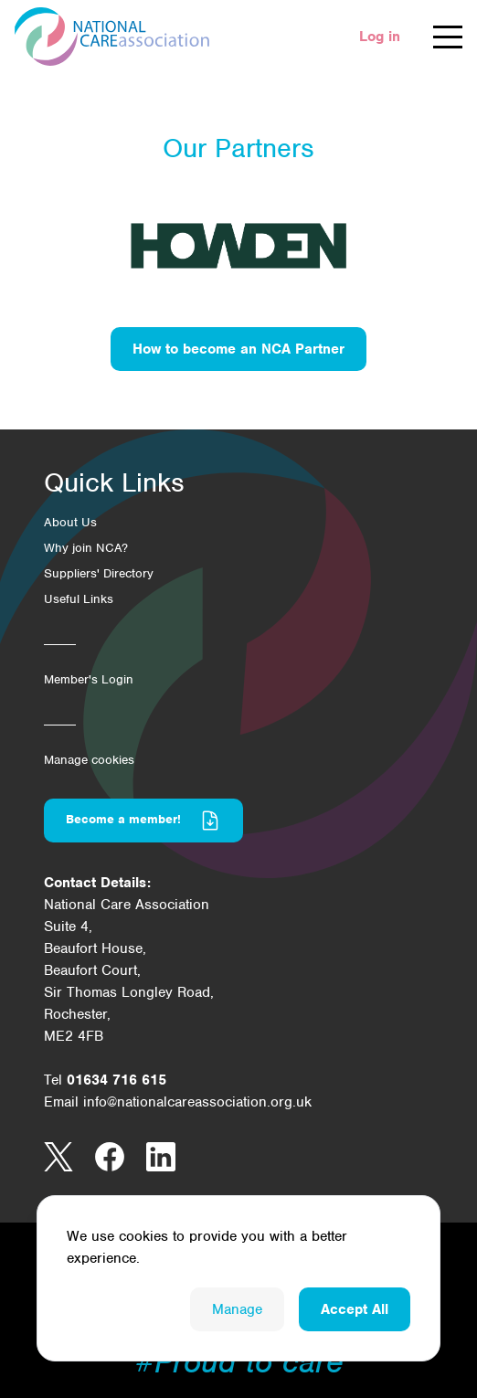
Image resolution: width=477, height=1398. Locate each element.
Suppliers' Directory (99, 573)
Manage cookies (89, 760)
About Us (70, 522)
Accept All (354, 1309)
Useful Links (78, 599)
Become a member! (143, 820)
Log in (379, 36)
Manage (237, 1309)
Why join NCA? (86, 548)
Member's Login (88, 679)
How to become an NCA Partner (238, 349)
